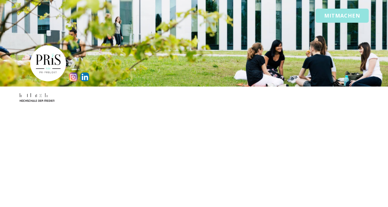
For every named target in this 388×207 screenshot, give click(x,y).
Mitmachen (342, 15)
